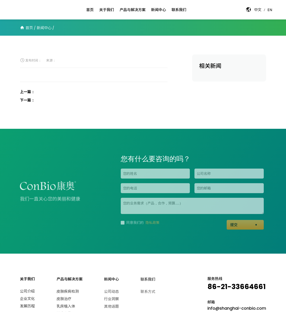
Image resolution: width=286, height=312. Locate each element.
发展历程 (27, 306)
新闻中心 (44, 28)
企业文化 (27, 299)
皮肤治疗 (64, 300)
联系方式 (147, 293)
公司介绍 (27, 292)
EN (269, 10)
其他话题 (111, 307)
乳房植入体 (66, 307)
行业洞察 (111, 300)
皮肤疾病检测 (68, 292)
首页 (29, 28)
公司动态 (111, 292)
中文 (257, 10)
